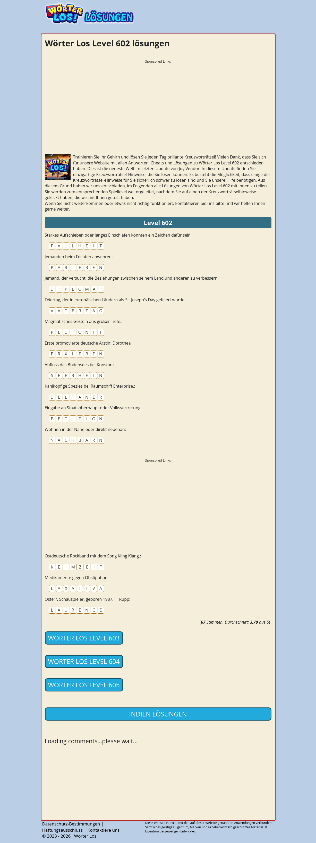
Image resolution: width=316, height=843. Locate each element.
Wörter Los (85, 836)
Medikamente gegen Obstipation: (77, 577)
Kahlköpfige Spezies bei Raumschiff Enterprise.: (90, 386)
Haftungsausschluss (62, 830)
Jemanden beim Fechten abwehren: (79, 257)
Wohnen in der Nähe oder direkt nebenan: (85, 429)
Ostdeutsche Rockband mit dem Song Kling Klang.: (93, 556)
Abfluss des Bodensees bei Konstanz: (80, 365)
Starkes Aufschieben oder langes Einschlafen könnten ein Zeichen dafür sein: (118, 235)
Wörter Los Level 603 (84, 637)
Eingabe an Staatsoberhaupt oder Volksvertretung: (93, 408)
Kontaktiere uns (103, 830)
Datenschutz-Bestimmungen (71, 824)
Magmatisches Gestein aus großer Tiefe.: (84, 321)
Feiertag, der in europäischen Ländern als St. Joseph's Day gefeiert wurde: (115, 300)
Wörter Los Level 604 (84, 661)
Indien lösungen (158, 714)
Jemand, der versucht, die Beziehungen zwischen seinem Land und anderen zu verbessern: (132, 278)
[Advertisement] (158, 102)
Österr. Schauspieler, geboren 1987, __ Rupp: (88, 599)
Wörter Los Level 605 (84, 684)
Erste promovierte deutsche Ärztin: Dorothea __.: (91, 343)
